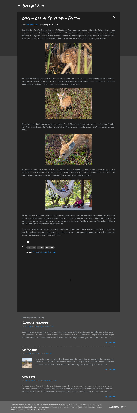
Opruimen (28, 376)
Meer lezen (110, 343)
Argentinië (31, 248)
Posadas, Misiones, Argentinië (44, 252)
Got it (123, 407)
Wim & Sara (33, 5)
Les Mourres (30, 349)
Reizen (40, 248)
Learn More (114, 407)
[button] (114, 17)
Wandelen (50, 248)
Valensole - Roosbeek (35, 322)
